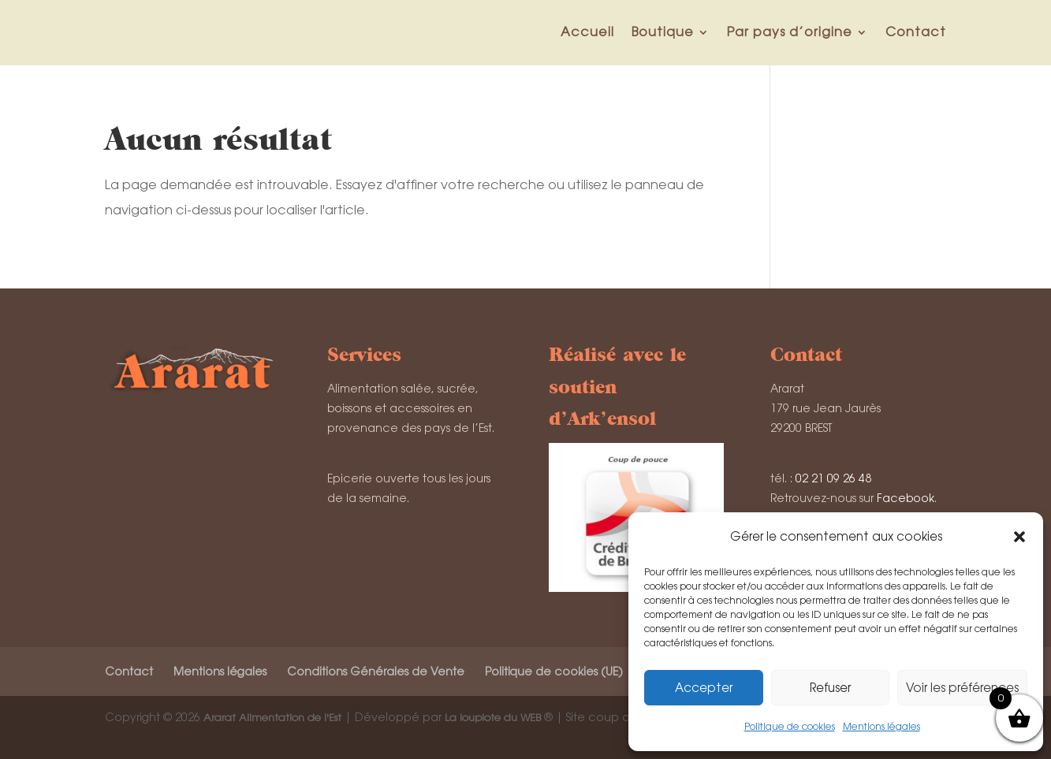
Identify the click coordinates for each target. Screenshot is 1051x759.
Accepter (703, 687)
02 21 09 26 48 (833, 478)
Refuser (830, 687)
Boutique (663, 31)
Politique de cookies (789, 726)
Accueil (587, 31)
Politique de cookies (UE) (554, 671)
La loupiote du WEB (493, 718)
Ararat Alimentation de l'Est (272, 718)
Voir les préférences (962, 687)
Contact (915, 31)
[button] (1019, 537)
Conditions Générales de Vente (375, 671)
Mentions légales (881, 726)
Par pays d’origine (789, 31)
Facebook (905, 498)
